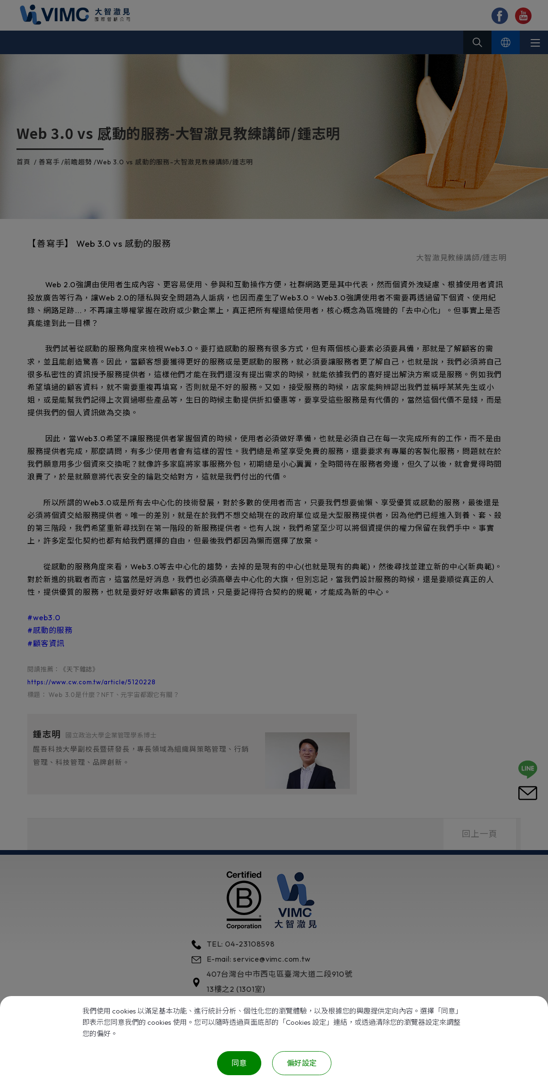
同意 (239, 1063)
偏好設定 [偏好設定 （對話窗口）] (302, 1063)
